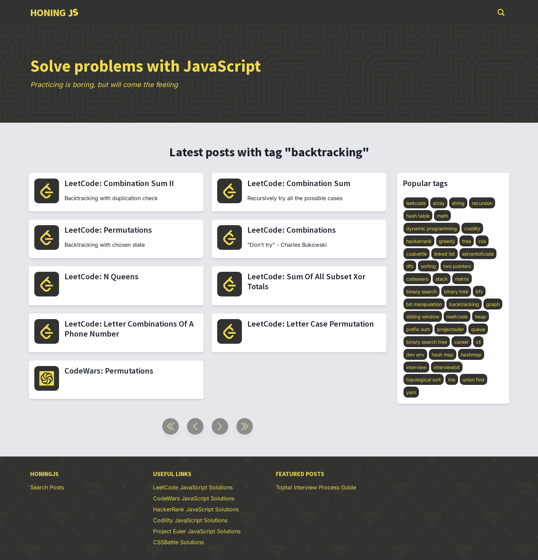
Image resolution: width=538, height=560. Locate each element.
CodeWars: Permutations (109, 370)
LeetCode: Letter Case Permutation (310, 323)
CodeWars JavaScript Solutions (193, 498)
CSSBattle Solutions (178, 542)
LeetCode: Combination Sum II (119, 183)
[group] (54, 12)
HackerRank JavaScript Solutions (196, 509)
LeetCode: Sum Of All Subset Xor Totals (306, 281)
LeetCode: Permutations (108, 229)
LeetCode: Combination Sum (298, 183)
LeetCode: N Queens (102, 276)
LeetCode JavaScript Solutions (193, 487)
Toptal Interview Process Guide (316, 487)
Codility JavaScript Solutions (190, 520)
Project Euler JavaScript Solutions (197, 531)
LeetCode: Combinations (291, 229)
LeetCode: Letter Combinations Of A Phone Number (129, 328)
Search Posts (47, 487)
